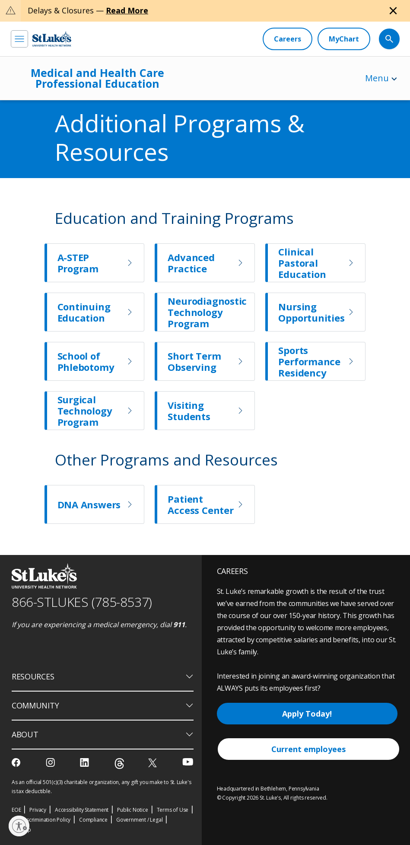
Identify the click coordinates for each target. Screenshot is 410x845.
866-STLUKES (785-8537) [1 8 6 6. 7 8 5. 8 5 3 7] (82, 602)
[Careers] (287, 39)
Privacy (37, 809)
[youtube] (187, 761)
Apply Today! (307, 713)
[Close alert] (393, 10)
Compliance (93, 819)
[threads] (119, 763)
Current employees (308, 749)
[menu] (19, 39)
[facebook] (17, 762)
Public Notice (132, 809)
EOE (16, 809)
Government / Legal (139, 819)
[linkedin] (85, 762)
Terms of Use (173, 809)
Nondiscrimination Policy (41, 819)
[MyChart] (343, 39)
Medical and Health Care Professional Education (97, 78)
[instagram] (51, 762)
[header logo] (51, 38)
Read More (127, 10)
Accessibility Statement (81, 809)
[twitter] (153, 762)
